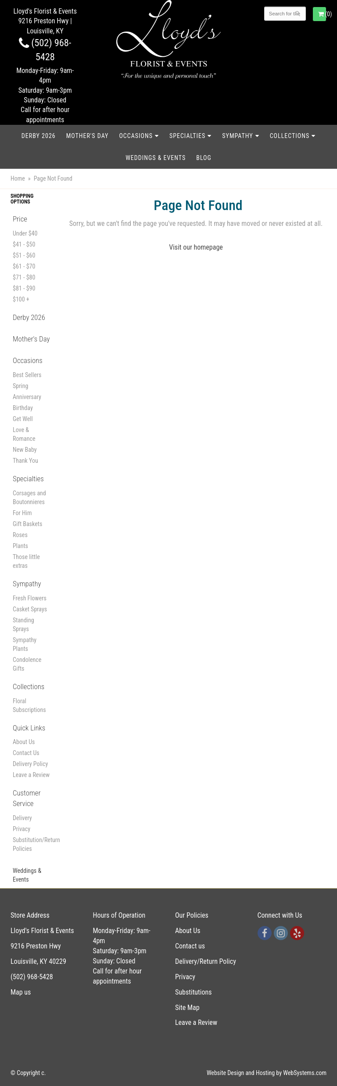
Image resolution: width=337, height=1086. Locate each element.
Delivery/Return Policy (205, 961)
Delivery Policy (30, 763)
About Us (24, 741)
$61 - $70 (24, 266)
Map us (21, 992)
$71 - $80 (24, 277)
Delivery (22, 817)
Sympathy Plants (24, 644)
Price (20, 218)
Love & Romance (24, 434)
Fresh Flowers (30, 598)
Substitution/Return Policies (31, 844)
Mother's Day (87, 135)
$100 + (21, 299)
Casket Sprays (30, 609)
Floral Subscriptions (29, 705)
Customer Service (27, 798)
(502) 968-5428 (32, 977)
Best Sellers (27, 374)
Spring (20, 385)
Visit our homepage (196, 247)
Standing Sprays (23, 624)
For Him (22, 512)
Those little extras (26, 561)
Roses (20, 534)
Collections (290, 135)
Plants (20, 545)
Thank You (25, 460)
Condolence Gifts (27, 664)
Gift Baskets (27, 523)
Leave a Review (31, 774)
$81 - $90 (24, 288)
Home (18, 178)
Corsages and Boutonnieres (29, 497)
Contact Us (26, 752)
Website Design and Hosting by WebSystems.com (266, 1072)
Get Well (23, 418)
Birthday (23, 407)
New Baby (25, 449)
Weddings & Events (155, 157)
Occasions (135, 135)
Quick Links (29, 727)
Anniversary (27, 396)
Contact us (190, 946)
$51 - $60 (24, 255)
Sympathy (237, 135)
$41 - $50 (24, 244)
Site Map (187, 1007)
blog (204, 157)
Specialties (187, 135)
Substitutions (193, 992)
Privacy (21, 828)
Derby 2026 (39, 135)
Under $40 (25, 233)
